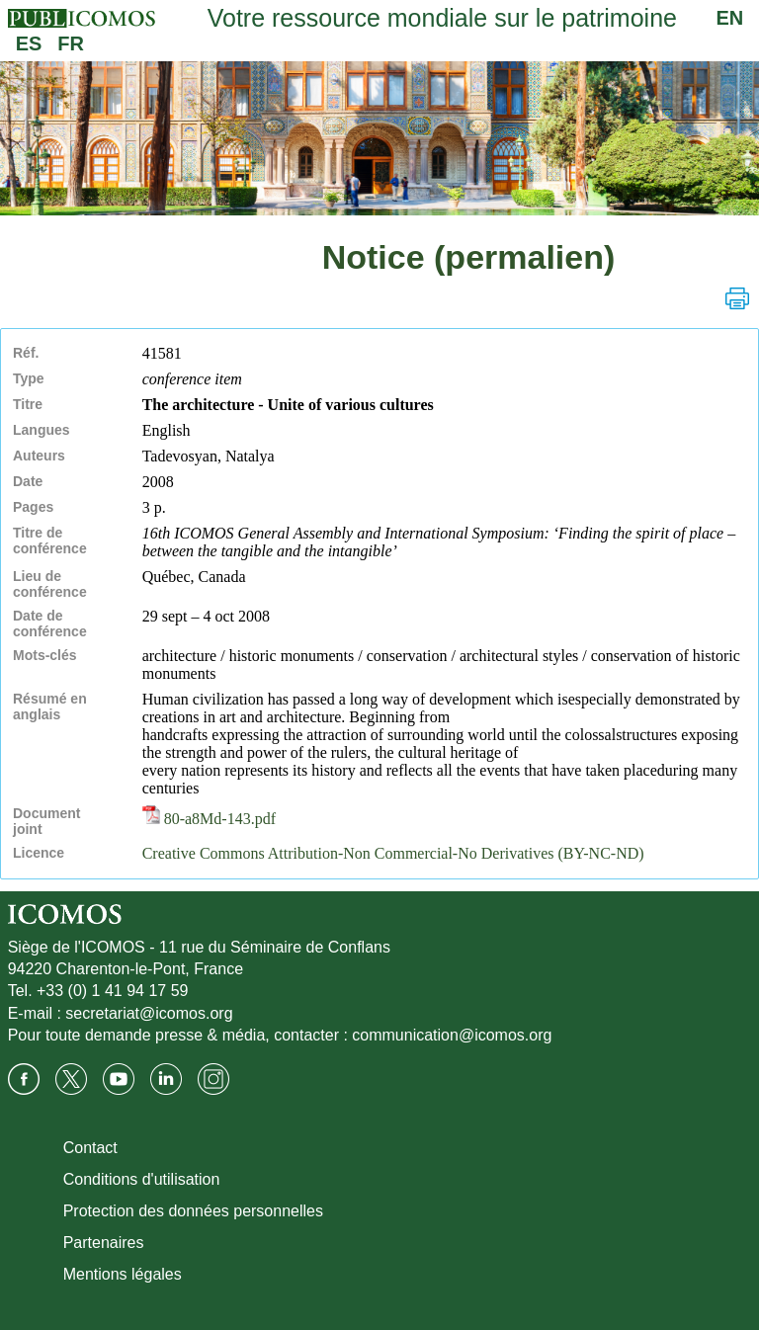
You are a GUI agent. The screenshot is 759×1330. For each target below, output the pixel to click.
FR (70, 43)
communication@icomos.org (451, 1035)
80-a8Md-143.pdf (209, 818)
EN (730, 18)
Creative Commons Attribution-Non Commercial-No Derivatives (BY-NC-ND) (393, 853)
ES (29, 43)
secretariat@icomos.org (148, 1013)
